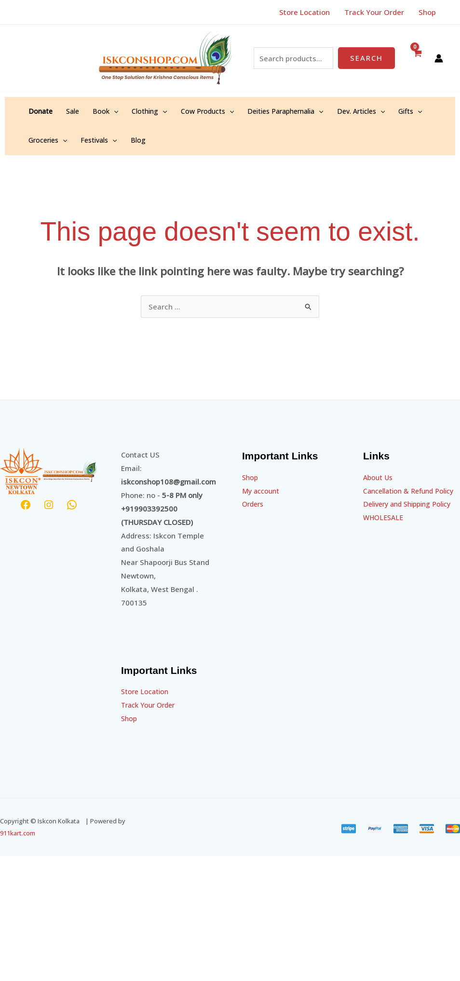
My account (262, 491)
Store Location (146, 691)
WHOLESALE (384, 531)
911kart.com (17, 833)
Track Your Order (151, 705)
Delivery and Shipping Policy (411, 517)
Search (366, 58)
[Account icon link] (438, 58)
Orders (254, 504)
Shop (129, 718)
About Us (379, 477)
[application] (113, 111)
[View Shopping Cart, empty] (417, 58)
